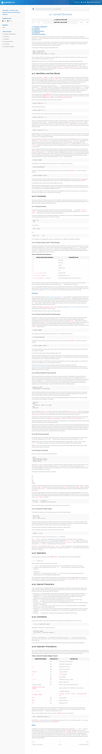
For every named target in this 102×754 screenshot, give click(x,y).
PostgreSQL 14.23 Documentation (43, 9)
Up (38, 22)
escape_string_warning (73, 307)
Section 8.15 (65, 599)
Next (87, 22)
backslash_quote (85, 307)
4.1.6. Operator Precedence (8, 46)
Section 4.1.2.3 (47, 289)
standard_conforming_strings (52, 297)
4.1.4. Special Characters (7, 41)
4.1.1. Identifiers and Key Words (9, 34)
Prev (33, 22)
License (84, 2)
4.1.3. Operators (5, 39)
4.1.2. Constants (5, 36)
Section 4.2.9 (57, 536)
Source (78, 2)
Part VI (52, 69)
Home (3, 27)
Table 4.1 (53, 252)
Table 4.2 (34, 650)
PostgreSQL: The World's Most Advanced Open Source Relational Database (11, 12)
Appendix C (78, 83)
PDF (5, 21)
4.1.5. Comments (5, 44)
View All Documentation (95, 2)
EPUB (10, 21)
